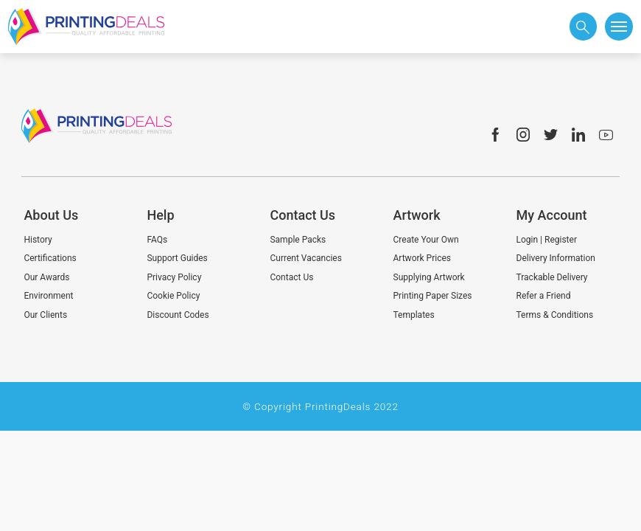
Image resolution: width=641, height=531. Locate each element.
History (38, 240)
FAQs (157, 240)
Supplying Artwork (429, 277)
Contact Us (291, 277)
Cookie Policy (173, 296)
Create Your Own (426, 240)
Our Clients (45, 315)
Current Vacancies (305, 258)
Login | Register (546, 240)
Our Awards (46, 277)
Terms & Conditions (555, 315)
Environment (48, 296)
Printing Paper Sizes (432, 296)
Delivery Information (555, 258)
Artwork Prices (422, 258)
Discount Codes (178, 315)
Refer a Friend (543, 296)
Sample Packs (298, 240)
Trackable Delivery (552, 277)
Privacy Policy (174, 277)
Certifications (50, 258)
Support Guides (177, 258)
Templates (414, 315)
